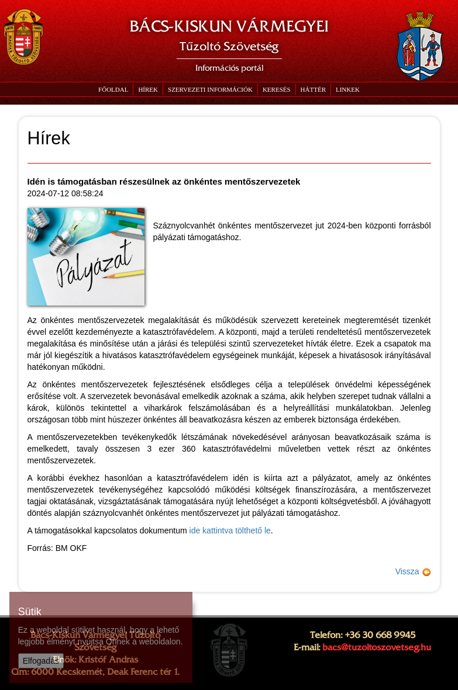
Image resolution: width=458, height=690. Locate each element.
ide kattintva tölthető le (230, 530)
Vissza (413, 571)
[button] (210, 89)
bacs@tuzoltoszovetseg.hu (376, 647)
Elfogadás (41, 660)
